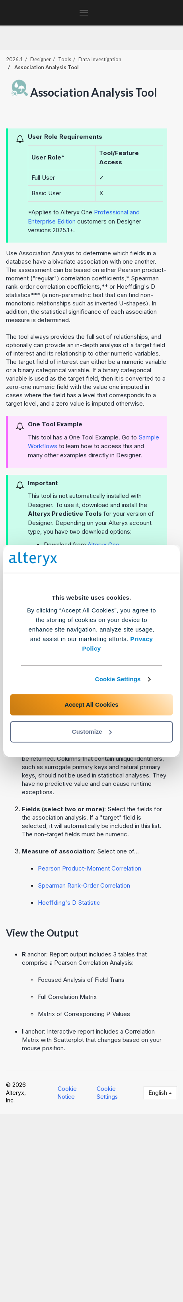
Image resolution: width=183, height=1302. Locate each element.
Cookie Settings (118, 679)
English (160, 1092)
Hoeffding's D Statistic (69, 902)
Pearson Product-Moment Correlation (89, 868)
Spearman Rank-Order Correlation (84, 885)
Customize (92, 731)
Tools (64, 59)
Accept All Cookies (91, 704)
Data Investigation (99, 59)
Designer (40, 59)
